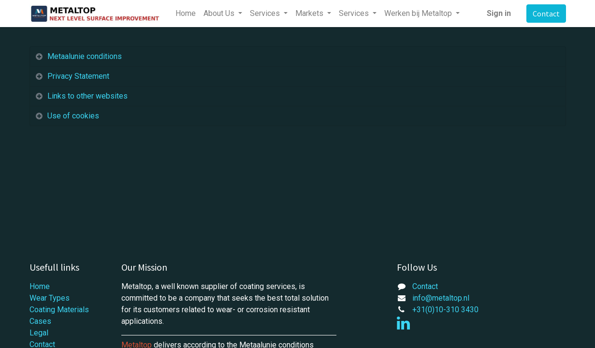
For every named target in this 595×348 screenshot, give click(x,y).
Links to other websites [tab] (87, 96)
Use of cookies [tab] (73, 115)
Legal (38, 332)
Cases (40, 321)
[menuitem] (186, 13)
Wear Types (49, 298)
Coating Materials (59, 309)
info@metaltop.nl (440, 298)
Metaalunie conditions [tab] (84, 56)
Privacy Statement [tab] (79, 76)
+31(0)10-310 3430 (445, 309)
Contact (546, 13)
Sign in (499, 13)
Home (39, 286)
